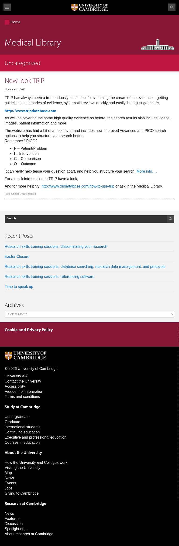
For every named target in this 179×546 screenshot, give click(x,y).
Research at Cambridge (25, 503)
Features (12, 519)
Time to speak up (19, 287)
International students (22, 427)
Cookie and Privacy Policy (29, 329)
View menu (7, 7)
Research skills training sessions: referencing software (49, 277)
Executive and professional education (35, 437)
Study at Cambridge (22, 406)
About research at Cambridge (29, 534)
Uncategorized (28, 193)
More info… (146, 171)
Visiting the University (22, 468)
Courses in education (22, 442)
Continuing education (22, 432)
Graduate (12, 422)
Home (15, 22)
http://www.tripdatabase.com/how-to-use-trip (77, 186)
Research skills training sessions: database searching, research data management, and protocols (85, 267)
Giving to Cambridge (22, 493)
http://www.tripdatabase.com (30, 110)
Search (172, 7)
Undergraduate (17, 417)
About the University (23, 452)
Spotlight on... (16, 529)
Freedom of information (24, 392)
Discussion (14, 524)
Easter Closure (17, 257)
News (9, 478)
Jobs (9, 488)
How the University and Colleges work (36, 462)
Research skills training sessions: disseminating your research (56, 246)
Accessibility (15, 386)
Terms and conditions (22, 397)
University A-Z (16, 376)
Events (10, 483)
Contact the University (23, 381)
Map (8, 473)
